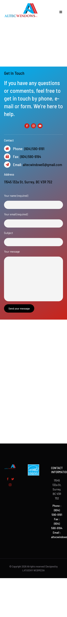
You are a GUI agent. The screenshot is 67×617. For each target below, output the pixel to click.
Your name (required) (16, 195)
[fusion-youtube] (40, 125)
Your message (12, 251)
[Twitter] (12, 479)
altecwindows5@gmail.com (42, 164)
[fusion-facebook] (26, 125)
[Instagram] (10, 484)
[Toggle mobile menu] (61, 12)
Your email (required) (16, 214)
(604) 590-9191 (34, 148)
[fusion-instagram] (33, 125)
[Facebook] (7, 479)
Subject (8, 233)
